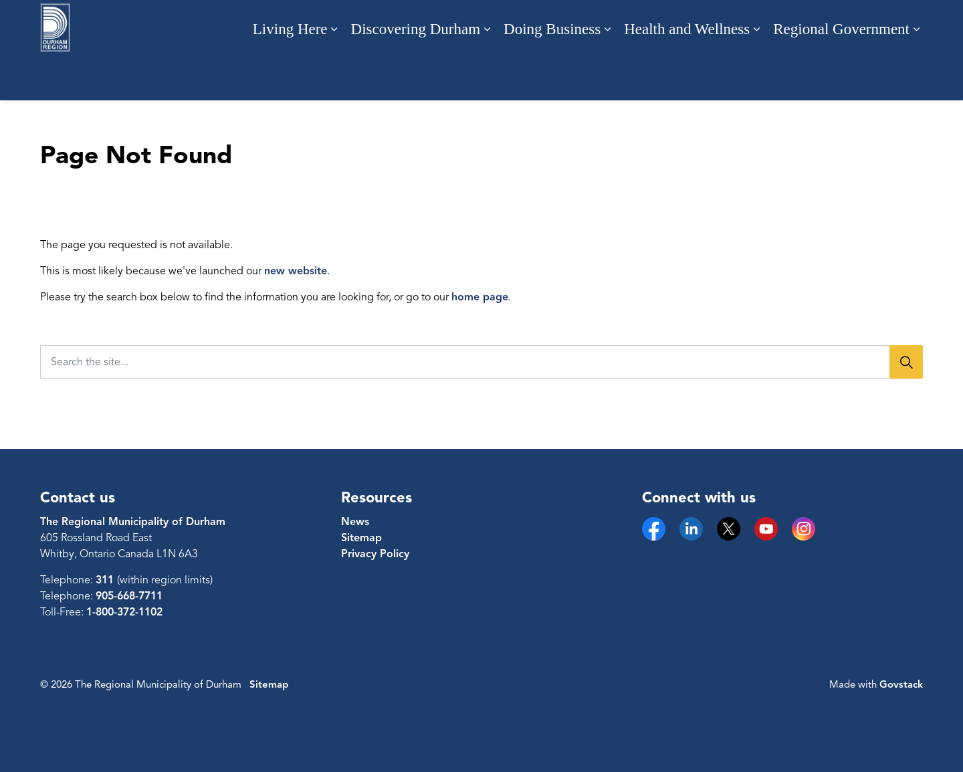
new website (295, 271)
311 (106, 580)
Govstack (901, 684)
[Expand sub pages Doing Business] (607, 75)
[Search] (906, 362)
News (355, 521)
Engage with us (822, 25)
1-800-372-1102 (124, 612)
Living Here (290, 75)
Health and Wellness (687, 75)
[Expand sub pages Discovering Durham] (487, 75)
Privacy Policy (375, 554)
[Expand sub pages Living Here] (334, 75)
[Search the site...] (481, 362)
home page (479, 297)
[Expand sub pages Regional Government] (916, 75)
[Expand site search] (909, 25)
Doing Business (552, 75)
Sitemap (361, 538)
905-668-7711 (129, 596)
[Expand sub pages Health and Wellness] (756, 75)
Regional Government (841, 75)
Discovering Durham (416, 75)
